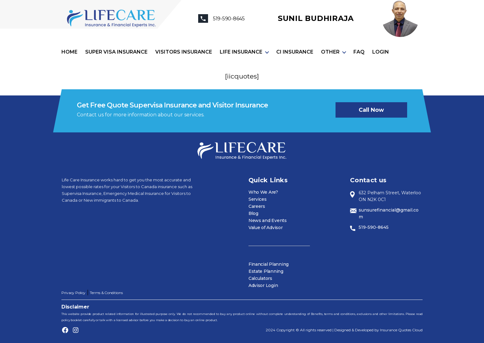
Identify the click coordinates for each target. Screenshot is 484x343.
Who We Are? (263, 192)
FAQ (359, 52)
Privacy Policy (73, 292)
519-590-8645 (374, 227)
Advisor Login (263, 285)
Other (330, 52)
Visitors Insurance (183, 52)
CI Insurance (294, 52)
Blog (253, 213)
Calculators (260, 278)
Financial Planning (268, 264)
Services (257, 199)
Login (380, 52)
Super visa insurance (116, 52)
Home (69, 52)
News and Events (267, 220)
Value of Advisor (265, 227)
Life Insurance (241, 52)
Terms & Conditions (106, 292)
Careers (256, 206)
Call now (371, 110)
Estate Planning (265, 271)
